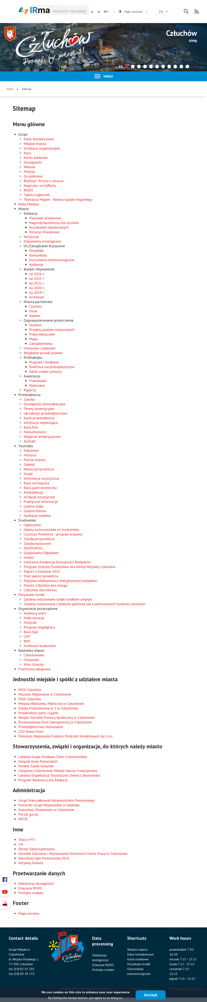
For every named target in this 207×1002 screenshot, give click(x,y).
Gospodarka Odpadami (41, 552)
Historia (30, 455)
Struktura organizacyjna (42, 148)
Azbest (29, 557)
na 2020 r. (36, 287)
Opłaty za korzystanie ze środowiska (51, 529)
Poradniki (36, 250)
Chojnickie (31, 659)
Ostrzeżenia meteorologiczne (51, 260)
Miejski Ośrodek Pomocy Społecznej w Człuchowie (56, 717)
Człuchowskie (34, 655)
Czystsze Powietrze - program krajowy (53, 534)
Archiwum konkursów (40, 645)
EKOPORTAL (33, 548)
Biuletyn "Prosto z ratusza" (44, 180)
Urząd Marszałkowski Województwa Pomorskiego (56, 800)
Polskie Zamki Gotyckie (36, 766)
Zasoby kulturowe (37, 543)
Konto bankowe (36, 157)
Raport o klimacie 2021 (42, 571)
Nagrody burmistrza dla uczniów (54, 222)
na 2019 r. (36, 292)
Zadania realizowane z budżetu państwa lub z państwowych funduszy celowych (84, 604)
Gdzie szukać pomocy (45, 371)
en (165, 12)
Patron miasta (34, 459)
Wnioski (29, 167)
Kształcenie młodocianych (49, 227)
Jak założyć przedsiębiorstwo (45, 413)
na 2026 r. (36, 273)
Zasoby (29, 399)
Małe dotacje (34, 618)
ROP (27, 641)
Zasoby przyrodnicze (39, 538)
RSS (196, 11)
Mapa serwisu (28, 913)
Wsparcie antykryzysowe (42, 436)
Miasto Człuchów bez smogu (45, 585)
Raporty (30, 390)
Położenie (31, 450)
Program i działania (44, 362)
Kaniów (34, 315)
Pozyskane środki (31, 594)
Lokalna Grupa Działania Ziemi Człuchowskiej (52, 756)
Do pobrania (33, 176)
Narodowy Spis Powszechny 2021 (44, 858)
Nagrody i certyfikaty (40, 185)
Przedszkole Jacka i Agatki (38, 713)
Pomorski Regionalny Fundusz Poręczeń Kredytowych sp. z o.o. (65, 736)
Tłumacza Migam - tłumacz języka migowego (58, 199)
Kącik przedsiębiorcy (39, 418)
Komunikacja (33, 492)
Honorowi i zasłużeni (39, 348)
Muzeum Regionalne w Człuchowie (44, 694)
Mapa (33, 339)
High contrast (130, 12)
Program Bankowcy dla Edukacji (42, 780)
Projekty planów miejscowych (51, 329)
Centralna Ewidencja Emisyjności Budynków (57, 562)
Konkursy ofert (35, 613)
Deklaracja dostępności (36, 883)
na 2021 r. (36, 283)
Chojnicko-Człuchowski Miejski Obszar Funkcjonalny (57, 770)
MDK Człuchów (29, 689)
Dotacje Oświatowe (44, 232)
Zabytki (29, 464)
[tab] (127, 66)
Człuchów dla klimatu (40, 590)
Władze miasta (35, 143)
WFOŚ (23, 819)
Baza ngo (31, 631)
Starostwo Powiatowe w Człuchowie (46, 809)
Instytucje (31, 236)
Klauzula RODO (30, 888)
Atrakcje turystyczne (39, 497)
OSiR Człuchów (29, 699)
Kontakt (30, 441)
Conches (35, 306)
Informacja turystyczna (41, 478)
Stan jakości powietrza (41, 576)
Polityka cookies (30, 892)
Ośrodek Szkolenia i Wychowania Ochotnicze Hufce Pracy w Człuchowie (72, 853)
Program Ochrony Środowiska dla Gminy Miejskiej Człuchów (69, 566)
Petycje (29, 171)
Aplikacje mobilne (37, 515)
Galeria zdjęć (33, 506)
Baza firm (31, 427)
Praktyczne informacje (41, 501)
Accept (150, 995)
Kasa (27, 153)
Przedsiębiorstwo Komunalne (40, 726)
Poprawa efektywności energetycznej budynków (60, 580)
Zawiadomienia (40, 343)
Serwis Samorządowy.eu (36, 849)
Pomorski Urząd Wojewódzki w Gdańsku (49, 805)
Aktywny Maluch (30, 863)
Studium (35, 325)
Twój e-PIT (26, 839)
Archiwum (36, 297)
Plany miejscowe (42, 334)
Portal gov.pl (28, 814)
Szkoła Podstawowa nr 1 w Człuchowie (48, 708)
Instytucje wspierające (41, 422)
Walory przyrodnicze (39, 469)
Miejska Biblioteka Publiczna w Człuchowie (51, 703)
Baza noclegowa (36, 483)
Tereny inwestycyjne (39, 408)
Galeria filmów (35, 511)
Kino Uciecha (33, 664)
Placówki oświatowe (45, 218)
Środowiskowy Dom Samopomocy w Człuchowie (55, 722)
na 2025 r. (36, 278)
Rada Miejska (28, 204)
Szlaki (28, 473)
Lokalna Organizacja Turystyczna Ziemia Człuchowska (59, 775)
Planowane (37, 380)
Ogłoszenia (32, 525)
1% (20, 844)
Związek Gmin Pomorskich (37, 761)
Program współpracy (39, 627)
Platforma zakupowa (34, 669)
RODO (28, 190)
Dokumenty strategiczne (42, 241)
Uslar (33, 311)
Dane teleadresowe (39, 139)
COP (27, 636)
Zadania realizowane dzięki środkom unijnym (58, 599)
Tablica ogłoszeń (37, 194)
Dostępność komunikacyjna (44, 404)
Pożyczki (30, 622)
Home (10, 89)
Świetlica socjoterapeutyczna (51, 366)
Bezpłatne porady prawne (43, 353)
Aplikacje (36, 264)
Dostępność (33, 162)
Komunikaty (38, 255)
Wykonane (37, 385)
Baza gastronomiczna (40, 487)
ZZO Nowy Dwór (31, 731)
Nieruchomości (35, 432)
